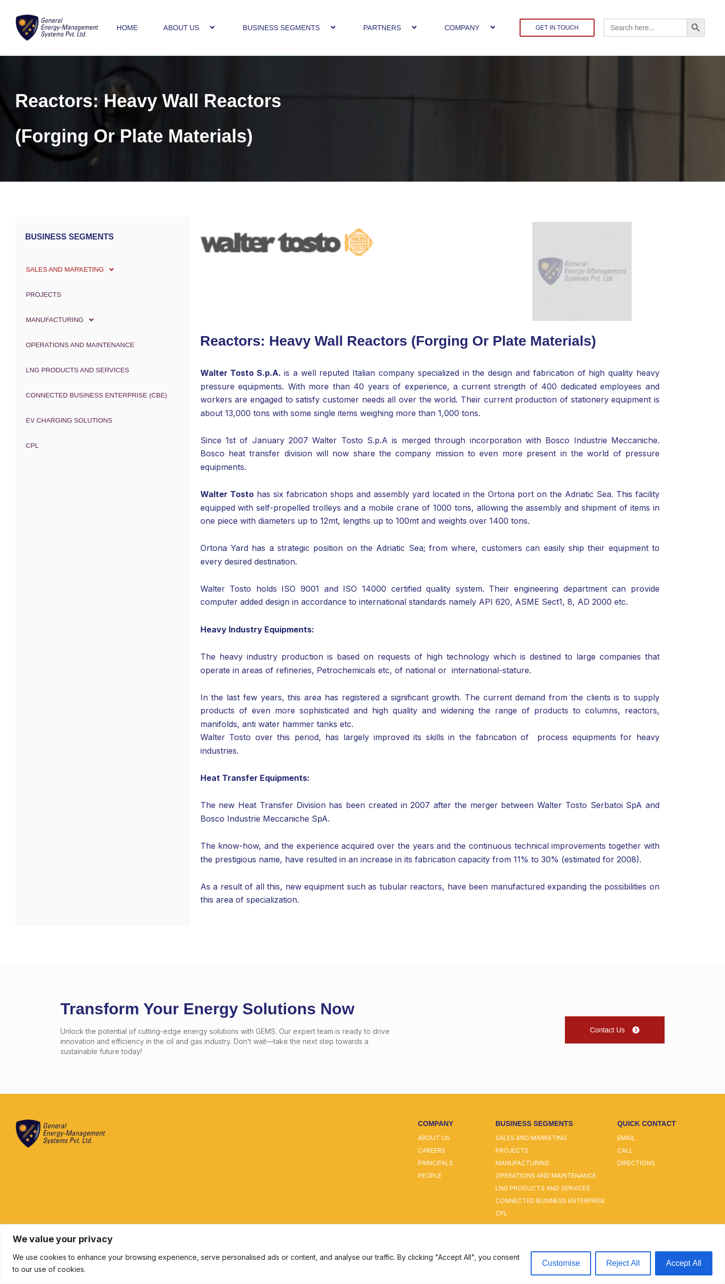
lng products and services (542, 1188)
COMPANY (471, 27)
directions (636, 1163)
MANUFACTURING (61, 320)
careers (432, 1150)
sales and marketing (531, 1138)
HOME (127, 28)
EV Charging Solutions (69, 421)
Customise (561, 1263)
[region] (362, 1254)
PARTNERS (391, 27)
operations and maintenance (545, 1175)
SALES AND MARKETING (72, 270)
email (626, 1138)
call (625, 1150)
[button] (203, 27)
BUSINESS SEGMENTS (290, 27)
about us (434, 1138)
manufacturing (522, 1163)
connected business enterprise (550, 1201)
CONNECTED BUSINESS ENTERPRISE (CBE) (98, 395)
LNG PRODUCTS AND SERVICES (77, 370)
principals (435, 1163)
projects (512, 1150)
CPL (29, 446)
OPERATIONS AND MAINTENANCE (80, 345)
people (430, 1175)
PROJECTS (41, 295)
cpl (501, 1213)
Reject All (623, 1263)
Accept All (683, 1263)
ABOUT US (190, 27)
